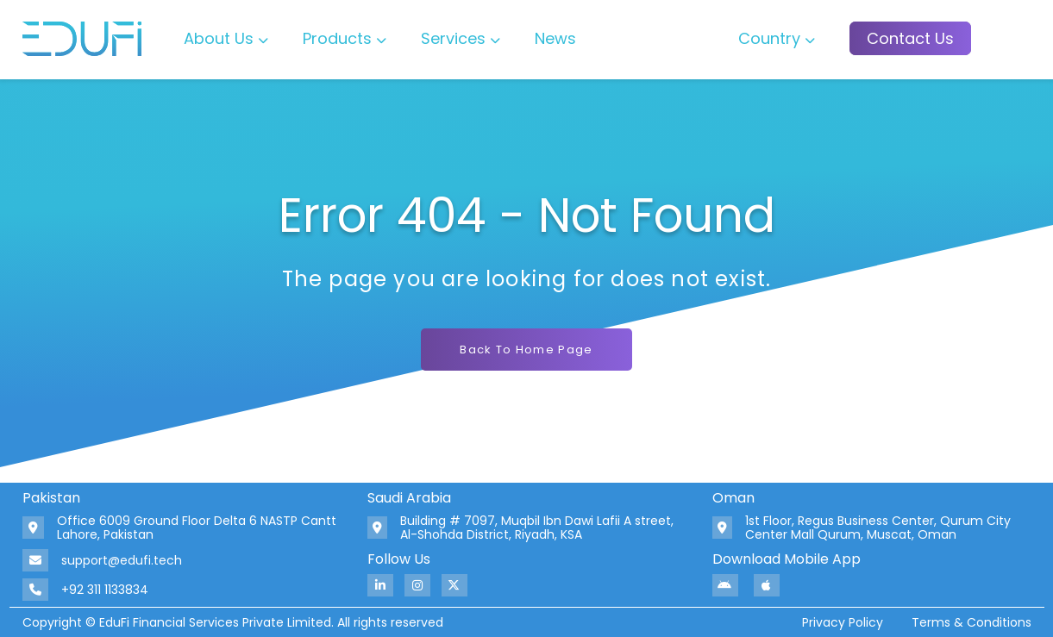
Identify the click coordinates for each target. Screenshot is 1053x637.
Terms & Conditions (971, 622)
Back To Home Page (526, 349)
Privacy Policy (842, 622)
